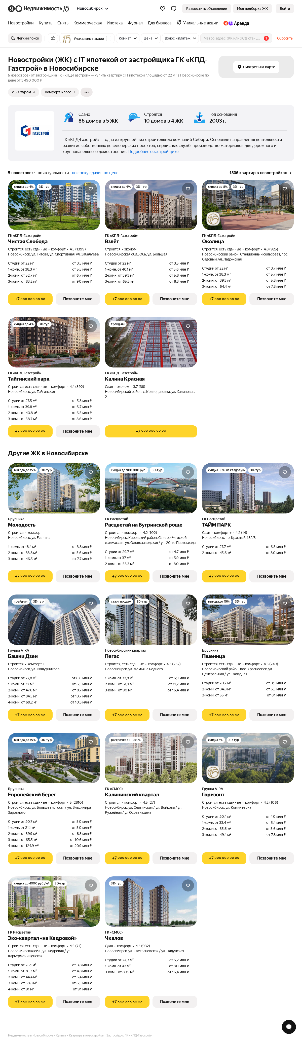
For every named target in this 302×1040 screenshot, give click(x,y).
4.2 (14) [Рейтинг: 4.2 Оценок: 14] (241, 533)
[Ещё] (87, 92)
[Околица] (248, 205)
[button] (173, 8)
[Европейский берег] (54, 758)
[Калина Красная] (151, 342)
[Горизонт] (248, 758)
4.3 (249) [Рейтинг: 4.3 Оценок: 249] (271, 664)
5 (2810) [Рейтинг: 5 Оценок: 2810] (76, 802)
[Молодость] (54, 488)
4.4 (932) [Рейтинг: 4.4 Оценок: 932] (143, 946)
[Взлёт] (151, 205)
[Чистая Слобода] (54, 205)
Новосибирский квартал (125, 650)
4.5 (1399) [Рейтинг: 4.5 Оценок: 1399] (78, 249)
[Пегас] (151, 620)
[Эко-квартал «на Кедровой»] (54, 901)
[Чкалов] (151, 901)
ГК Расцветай (116, 519)
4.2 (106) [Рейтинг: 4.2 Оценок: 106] (271, 802)
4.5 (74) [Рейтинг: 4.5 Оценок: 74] (76, 946)
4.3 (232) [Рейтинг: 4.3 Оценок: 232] (174, 664)
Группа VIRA (18, 650)
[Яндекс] (11, 8)
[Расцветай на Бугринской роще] (151, 488)
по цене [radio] (111, 172)
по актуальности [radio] (53, 172)
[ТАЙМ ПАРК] (248, 488)
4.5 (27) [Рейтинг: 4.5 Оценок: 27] (149, 802)
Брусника (16, 519)
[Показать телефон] (30, 299)
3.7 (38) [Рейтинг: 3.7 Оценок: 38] (139, 387)
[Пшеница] (248, 620)
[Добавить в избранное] (91, 189)
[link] (285, 8)
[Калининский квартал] (151, 758)
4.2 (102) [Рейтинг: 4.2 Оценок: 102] (150, 533)
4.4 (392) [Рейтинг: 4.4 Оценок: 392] (77, 387)
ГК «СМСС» (114, 789)
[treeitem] (22, 23)
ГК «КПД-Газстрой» (24, 236)
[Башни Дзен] (54, 620)
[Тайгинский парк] (54, 342)
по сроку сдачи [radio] (86, 172)
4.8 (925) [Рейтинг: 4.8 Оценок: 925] (271, 249)
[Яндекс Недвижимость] (42, 8)
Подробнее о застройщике (153, 151)
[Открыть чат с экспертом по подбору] (289, 1027)
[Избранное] (162, 8)
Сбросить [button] (285, 38)
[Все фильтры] (53, 38)
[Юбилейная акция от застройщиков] (213, 219)
